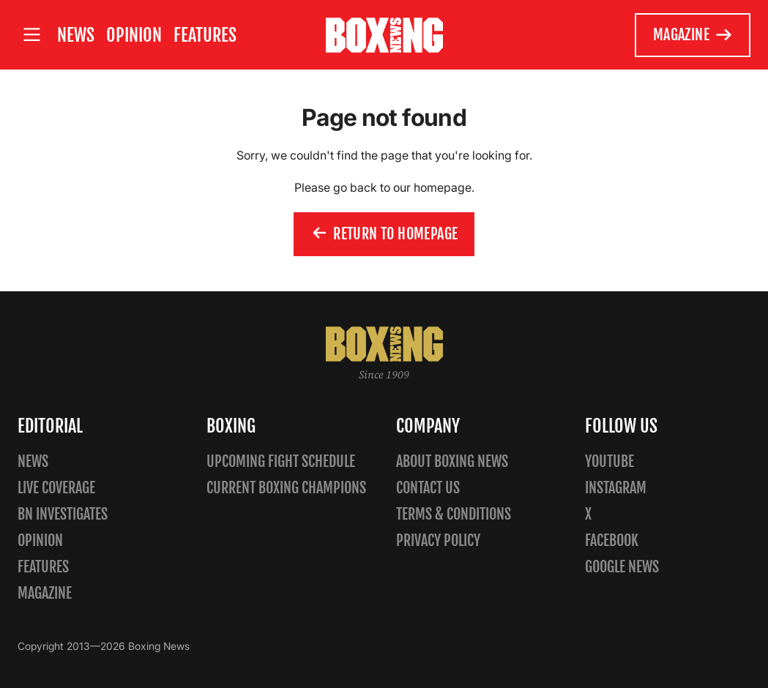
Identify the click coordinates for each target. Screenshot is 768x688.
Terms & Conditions (453, 514)
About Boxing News (452, 461)
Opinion (134, 35)
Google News (622, 567)
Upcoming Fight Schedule (280, 461)
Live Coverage (56, 488)
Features (205, 35)
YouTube (609, 461)
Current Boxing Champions (286, 488)
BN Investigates (63, 514)
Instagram (615, 488)
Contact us (428, 488)
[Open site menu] (31, 35)
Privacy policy (438, 540)
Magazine (693, 35)
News (75, 35)
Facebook (611, 540)
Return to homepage (384, 234)
